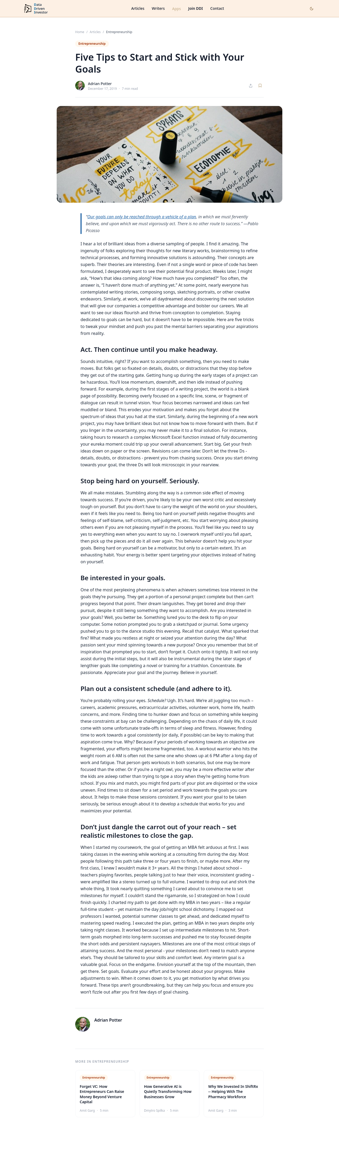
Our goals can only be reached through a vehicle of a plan (141, 217)
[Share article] (250, 85)
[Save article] (260, 85)
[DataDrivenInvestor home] (35, 9)
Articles (137, 8)
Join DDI (195, 8)
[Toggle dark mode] (311, 9)
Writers (158, 8)
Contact (217, 8)
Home (79, 32)
